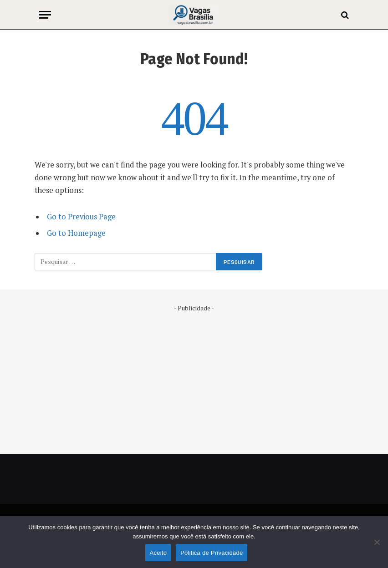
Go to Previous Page (81, 217)
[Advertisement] (194, 376)
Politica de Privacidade (211, 552)
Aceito (158, 552)
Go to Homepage (76, 233)
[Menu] (45, 15)
